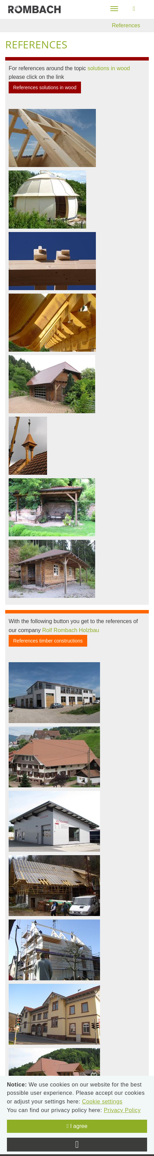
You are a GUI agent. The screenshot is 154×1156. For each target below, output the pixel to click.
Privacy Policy (122, 1110)
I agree (76, 1126)
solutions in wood (109, 68)
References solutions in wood (44, 87)
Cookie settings (102, 1101)
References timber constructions (48, 641)
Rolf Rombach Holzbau (70, 630)
